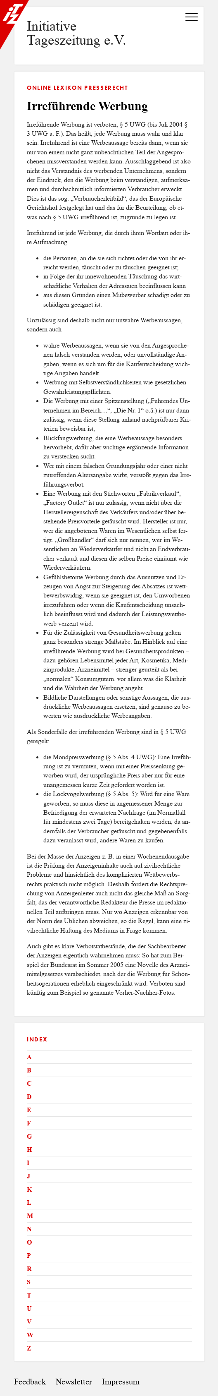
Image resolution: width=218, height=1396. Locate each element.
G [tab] (29, 1136)
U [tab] (29, 1308)
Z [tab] (29, 1348)
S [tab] (29, 1282)
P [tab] (29, 1255)
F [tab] (29, 1123)
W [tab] (30, 1335)
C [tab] (29, 1083)
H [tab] (29, 1149)
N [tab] (29, 1229)
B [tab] (29, 1070)
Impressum (121, 1381)
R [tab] (29, 1268)
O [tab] (29, 1242)
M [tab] (30, 1215)
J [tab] (28, 1176)
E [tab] (29, 1110)
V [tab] (29, 1321)
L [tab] (29, 1202)
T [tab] (29, 1295)
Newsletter (74, 1381)
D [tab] (29, 1096)
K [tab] (29, 1189)
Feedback (30, 1381)
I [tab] (28, 1163)
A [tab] (29, 1057)
